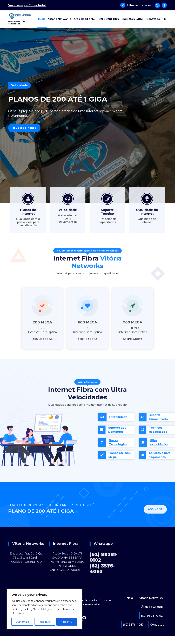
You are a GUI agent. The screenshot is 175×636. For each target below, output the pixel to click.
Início (41, 19)
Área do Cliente (84, 19)
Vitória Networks (59, 19)
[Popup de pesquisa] (165, 19)
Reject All (45, 621)
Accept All (67, 621)
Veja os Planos (24, 127)
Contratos (153, 19)
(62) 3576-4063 (133, 19)
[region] (44, 609)
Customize (22, 621)
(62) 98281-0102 (109, 19)
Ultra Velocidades (139, 5)
